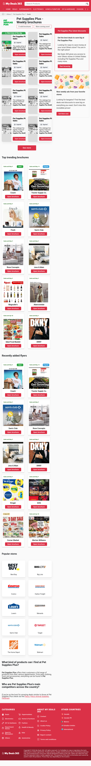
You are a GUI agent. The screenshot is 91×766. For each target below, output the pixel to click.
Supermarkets (25, 9)
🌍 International (67, 734)
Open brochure (20, 54)
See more (27, 148)
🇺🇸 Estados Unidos (68, 730)
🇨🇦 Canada (65, 719)
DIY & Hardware (68, 9)
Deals (14, 9)
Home (8, 9)
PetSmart (6, 703)
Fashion (80, 9)
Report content (44, 740)
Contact (41, 722)
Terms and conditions (46, 744)
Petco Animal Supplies (39, 701)
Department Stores (8, 732)
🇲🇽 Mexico (65, 727)
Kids (22, 738)
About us (42, 726)
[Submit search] (87, 4)
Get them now (63, 114)
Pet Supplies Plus (19, 14)
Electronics (38, 9)
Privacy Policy (44, 735)
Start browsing (65, 66)
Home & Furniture (52, 9)
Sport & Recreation (7, 738)
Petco (27, 701)
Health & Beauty (26, 732)
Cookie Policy (43, 731)
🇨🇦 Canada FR (66, 723)
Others (8, 14)
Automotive (24, 743)
